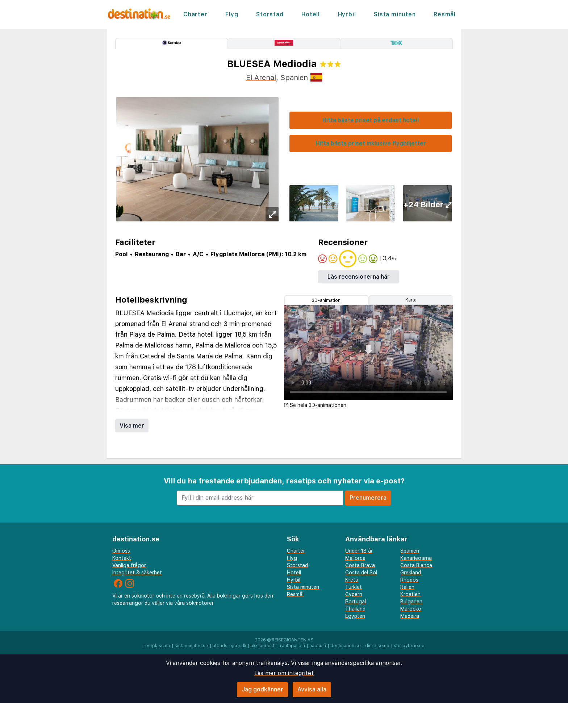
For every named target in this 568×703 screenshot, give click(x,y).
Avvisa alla (311, 689)
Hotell (310, 14)
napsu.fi (317, 645)
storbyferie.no (409, 645)
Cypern (353, 594)
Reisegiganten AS (292, 639)
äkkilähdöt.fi (263, 645)
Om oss (121, 551)
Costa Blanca (416, 565)
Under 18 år (359, 551)
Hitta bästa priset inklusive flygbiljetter (371, 143)
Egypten (355, 616)
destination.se (345, 645)
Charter (195, 14)
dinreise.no (377, 645)
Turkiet (353, 587)
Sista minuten (394, 14)
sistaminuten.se (191, 645)
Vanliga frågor (129, 565)
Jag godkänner (262, 689)
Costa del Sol (361, 572)
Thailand (355, 609)
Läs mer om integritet (284, 673)
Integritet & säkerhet (137, 572)
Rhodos (409, 580)
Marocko (410, 609)
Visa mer (132, 425)
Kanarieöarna (416, 558)
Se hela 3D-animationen (315, 405)
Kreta (351, 580)
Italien (407, 587)
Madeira (409, 616)
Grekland (410, 572)
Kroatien (410, 594)
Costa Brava (360, 565)
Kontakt (121, 558)
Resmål (445, 14)
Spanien (409, 551)
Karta (411, 300)
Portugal (355, 601)
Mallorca (355, 558)
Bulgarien (411, 601)
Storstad (269, 14)
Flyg (231, 14)
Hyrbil (347, 14)
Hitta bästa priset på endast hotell (370, 120)
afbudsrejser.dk (229, 645)
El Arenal (261, 77)
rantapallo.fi (292, 645)
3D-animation (326, 300)
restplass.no (156, 645)
